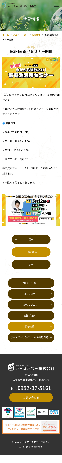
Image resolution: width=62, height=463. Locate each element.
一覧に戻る (31, 252)
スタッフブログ (29, 304)
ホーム (5, 34)
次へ (31, 264)
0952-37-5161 (34, 388)
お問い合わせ (31, 397)
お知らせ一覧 (29, 283)
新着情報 (36, 34)
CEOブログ (29, 294)
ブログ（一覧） (20, 34)
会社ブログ (29, 315)
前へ (31, 239)
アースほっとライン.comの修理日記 (29, 337)
